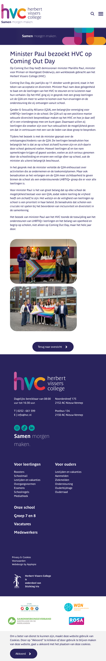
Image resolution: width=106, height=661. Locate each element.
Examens (19, 487)
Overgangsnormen (25, 483)
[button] (92, 14)
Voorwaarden (19, 560)
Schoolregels (21, 491)
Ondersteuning (64, 483)
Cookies (15, 640)
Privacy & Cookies (21, 557)
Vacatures (22, 524)
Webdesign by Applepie (24, 564)
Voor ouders (65, 464)
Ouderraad (61, 491)
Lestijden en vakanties (27, 479)
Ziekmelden (62, 479)
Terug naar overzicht (50, 346)
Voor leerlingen (27, 464)
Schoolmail (21, 475)
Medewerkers (26, 532)
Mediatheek (21, 495)
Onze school (24, 507)
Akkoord (21, 653)
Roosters (19, 471)
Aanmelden (61, 475)
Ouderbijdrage (63, 487)
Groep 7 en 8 (25, 516)
